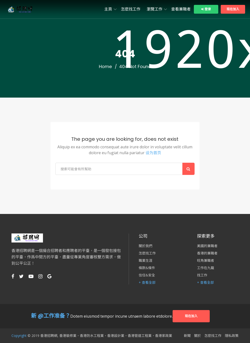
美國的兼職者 (207, 246)
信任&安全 (147, 275)
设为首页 (153, 152)
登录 (206, 9)
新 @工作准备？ (50, 316)
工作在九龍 (205, 268)
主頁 (108, 9)
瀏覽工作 (154, 9)
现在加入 (233, 9)
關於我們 (145, 246)
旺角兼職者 (205, 260)
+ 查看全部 (147, 282)
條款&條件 (147, 268)
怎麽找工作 (130, 9)
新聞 (187, 336)
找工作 (202, 275)
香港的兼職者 (207, 253)
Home (105, 66)
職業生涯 (145, 260)
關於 (197, 336)
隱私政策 (232, 336)
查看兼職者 (181, 9)
